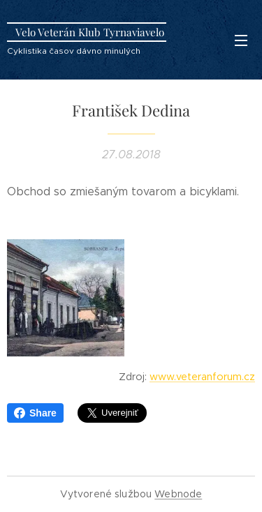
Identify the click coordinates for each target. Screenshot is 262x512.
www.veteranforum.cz (202, 376)
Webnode (178, 494)
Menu (241, 40)
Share (35, 413)
